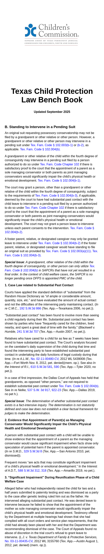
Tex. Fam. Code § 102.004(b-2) (59, 243)
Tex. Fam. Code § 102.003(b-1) (52, 145)
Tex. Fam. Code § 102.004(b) (78, 386)
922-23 (56, 390)
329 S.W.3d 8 (33, 451)
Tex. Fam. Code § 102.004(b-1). (59, 180)
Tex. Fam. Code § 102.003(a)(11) (68, 251)
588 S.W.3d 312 (29, 470)
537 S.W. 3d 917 (38, 390)
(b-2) (80, 145)
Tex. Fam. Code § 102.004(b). (40, 149)
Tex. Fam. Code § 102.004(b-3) (56, 195)
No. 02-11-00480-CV (45, 358)
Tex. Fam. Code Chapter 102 (59, 164)
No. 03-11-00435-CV (19, 541)
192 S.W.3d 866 (30, 308)
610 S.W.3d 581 (41, 366)
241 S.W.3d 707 (28, 331)
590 (56, 366)
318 (43, 470)
